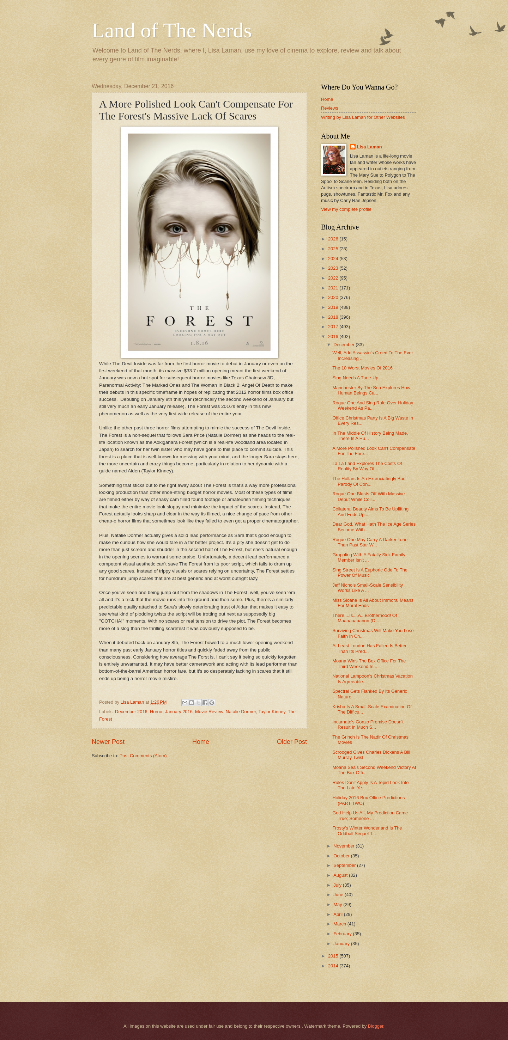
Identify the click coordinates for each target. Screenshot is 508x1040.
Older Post (292, 741)
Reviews (329, 108)
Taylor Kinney (271, 711)
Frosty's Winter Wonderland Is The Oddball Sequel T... (367, 830)
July (338, 885)
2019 (333, 307)
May (338, 904)
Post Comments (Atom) (143, 755)
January (342, 943)
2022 (333, 278)
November (344, 846)
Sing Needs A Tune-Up (355, 377)
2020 (333, 297)
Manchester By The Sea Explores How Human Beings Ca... (371, 390)
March (340, 923)
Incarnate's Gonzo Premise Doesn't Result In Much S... (368, 724)
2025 (333, 248)
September (345, 865)
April (338, 914)
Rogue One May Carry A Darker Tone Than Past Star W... (369, 542)
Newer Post (108, 741)
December (344, 344)
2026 (333, 238)
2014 (333, 965)
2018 (333, 317)
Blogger (375, 1026)
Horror (156, 711)
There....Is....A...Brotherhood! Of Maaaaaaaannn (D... (364, 618)
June (339, 894)
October (342, 855)
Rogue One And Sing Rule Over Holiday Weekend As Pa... (372, 405)
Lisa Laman (369, 146)
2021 (333, 287)
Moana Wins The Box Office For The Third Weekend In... (369, 663)
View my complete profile (346, 209)
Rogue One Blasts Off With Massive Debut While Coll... (368, 496)
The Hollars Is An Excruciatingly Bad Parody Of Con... (369, 481)
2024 (333, 258)
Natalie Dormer (241, 711)
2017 (333, 326)
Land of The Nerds (172, 30)
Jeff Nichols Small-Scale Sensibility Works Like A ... (367, 587)
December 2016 (131, 711)
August (341, 875)
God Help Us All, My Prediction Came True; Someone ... (370, 815)
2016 (333, 336)
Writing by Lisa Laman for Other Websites (363, 117)
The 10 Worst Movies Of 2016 (362, 368)
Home (200, 741)
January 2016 (179, 711)
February (343, 933)
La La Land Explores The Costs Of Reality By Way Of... (367, 466)
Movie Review (209, 711)
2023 (333, 268)
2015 (333, 956)
